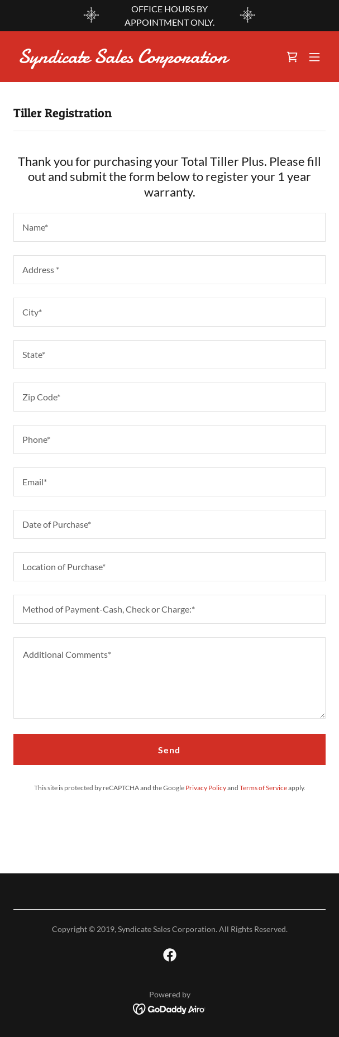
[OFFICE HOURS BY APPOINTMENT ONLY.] (169, 15)
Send (169, 749)
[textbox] (169, 227)
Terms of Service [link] (263, 787)
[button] (314, 57)
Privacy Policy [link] (205, 787)
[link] (122, 59)
